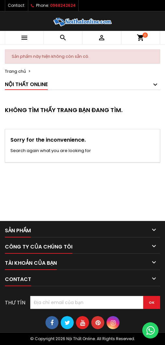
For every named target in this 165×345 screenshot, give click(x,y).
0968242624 (63, 5)
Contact (16, 5)
